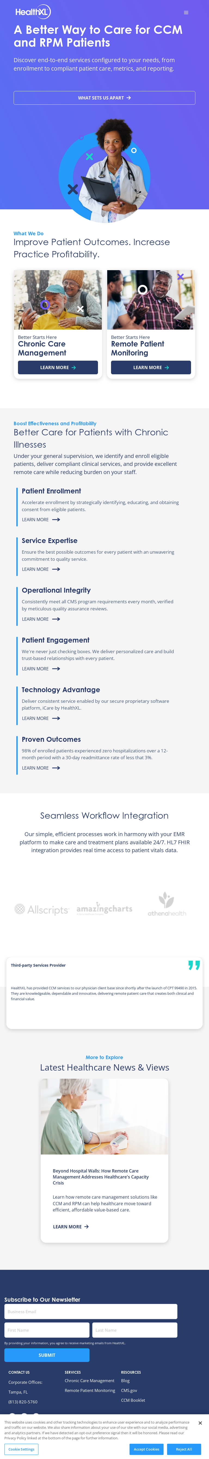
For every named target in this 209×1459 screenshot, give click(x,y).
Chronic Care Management (89, 1380)
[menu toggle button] (186, 12)
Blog (125, 1380)
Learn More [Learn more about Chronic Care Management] (58, 367)
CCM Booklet (133, 1400)
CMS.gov (129, 1390)
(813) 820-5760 (23, 1401)
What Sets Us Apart (104, 98)
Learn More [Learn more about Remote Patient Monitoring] (151, 367)
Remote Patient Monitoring (90, 1390)
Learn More (71, 1227)
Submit (47, 1355)
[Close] (200, 1437)
